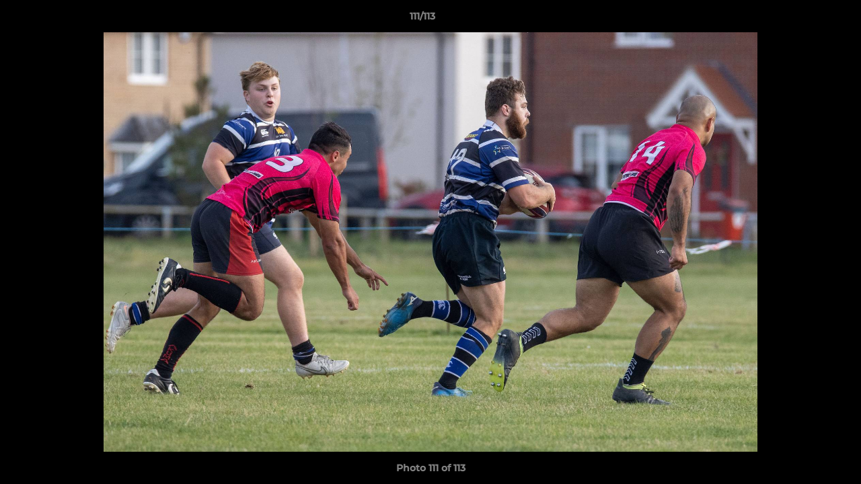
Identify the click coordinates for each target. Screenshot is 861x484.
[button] (804, 19)
